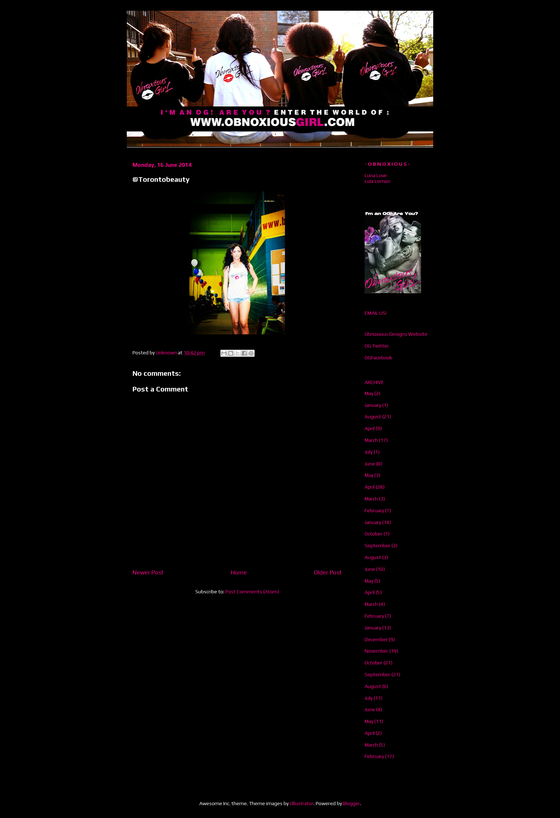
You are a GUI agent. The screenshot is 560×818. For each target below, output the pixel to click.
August (373, 416)
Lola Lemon (377, 181)
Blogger (351, 803)
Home (239, 572)
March (371, 440)
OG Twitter (377, 346)
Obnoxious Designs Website (396, 334)
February (374, 510)
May (369, 393)
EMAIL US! (375, 313)
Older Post (328, 572)
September (377, 545)
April (370, 428)
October (373, 534)
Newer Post (148, 572)
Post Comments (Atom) (252, 591)
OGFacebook (378, 357)
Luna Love (376, 175)
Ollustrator (302, 803)
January (373, 405)
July (368, 452)
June (370, 464)
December (376, 639)
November (376, 651)
